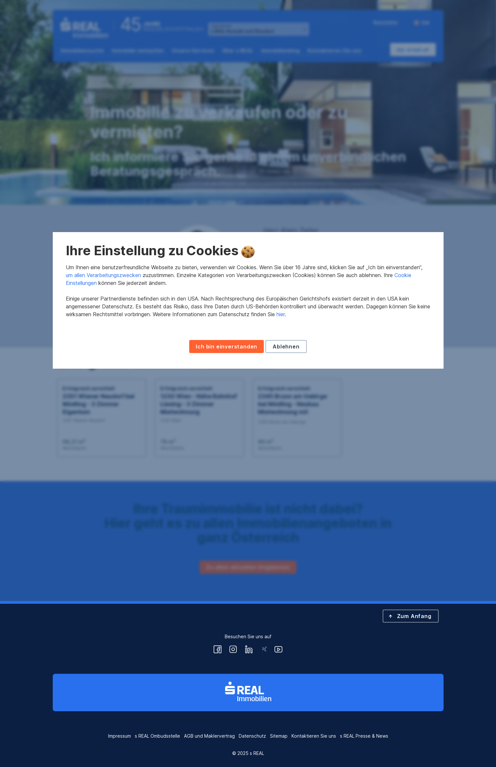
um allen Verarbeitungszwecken (103, 358)
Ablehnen (286, 429)
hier (280, 397)
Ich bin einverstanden (226, 429)
